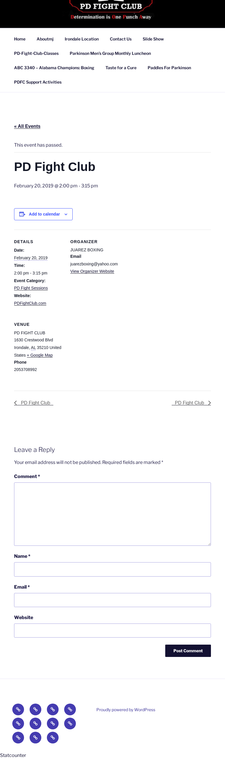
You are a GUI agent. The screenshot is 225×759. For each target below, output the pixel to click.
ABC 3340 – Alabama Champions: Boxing (54, 67)
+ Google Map (40, 355)
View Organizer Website (92, 271)
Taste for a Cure (121, 67)
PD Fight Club (35, 402)
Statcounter (13, 755)
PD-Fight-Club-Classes (36, 53)
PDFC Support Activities (38, 81)
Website (23, 617)
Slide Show (153, 38)
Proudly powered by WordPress (125, 709)
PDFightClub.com (30, 303)
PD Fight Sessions (31, 288)
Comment (27, 476)
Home (19, 38)
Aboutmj (45, 38)
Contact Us (121, 38)
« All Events (27, 126)
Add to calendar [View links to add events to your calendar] (44, 214)
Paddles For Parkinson (169, 67)
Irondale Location (82, 38)
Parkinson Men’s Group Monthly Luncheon (110, 53)
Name (22, 556)
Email (22, 587)
